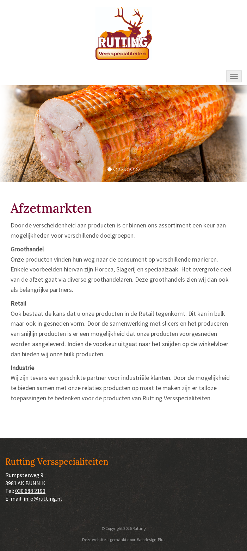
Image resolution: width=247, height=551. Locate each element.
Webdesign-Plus (151, 539)
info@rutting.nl (43, 498)
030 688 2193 (30, 490)
